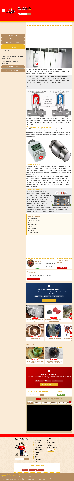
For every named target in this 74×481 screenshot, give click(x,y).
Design (36, 453)
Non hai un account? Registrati (49, 279)
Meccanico (37, 451)
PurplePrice (50, 439)
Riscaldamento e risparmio (13, 42)
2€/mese (32, 470)
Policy (48, 444)
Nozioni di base (13, 35)
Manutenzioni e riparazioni (13, 70)
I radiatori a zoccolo (7, 54)
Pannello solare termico (8, 51)
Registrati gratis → (49, 300)
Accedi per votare (62, 267)
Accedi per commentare (34, 279)
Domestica (37, 460)
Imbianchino (62, 402)
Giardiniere (37, 448)
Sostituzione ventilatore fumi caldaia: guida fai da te (12, 57)
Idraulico (21, 9)
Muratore (53, 402)
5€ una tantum (40, 470)
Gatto (35, 456)
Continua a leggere (39, 268)
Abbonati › (48, 470)
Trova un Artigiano (52, 447)
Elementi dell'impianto (13, 66)
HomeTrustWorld (51, 442)
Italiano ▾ (51, 450)
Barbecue (36, 458)
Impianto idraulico (12, 39)
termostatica (30, 24)
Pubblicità (49, 446)
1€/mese (25, 470)
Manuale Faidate (24, 8)
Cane (35, 455)
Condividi (61, 395)
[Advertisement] (54, 10)
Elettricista (37, 402)
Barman (36, 461)
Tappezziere (37, 449)
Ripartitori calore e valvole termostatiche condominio (9, 47)
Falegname (46, 402)
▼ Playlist (69, 432)
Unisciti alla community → (49, 384)
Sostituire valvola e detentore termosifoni (10, 62)
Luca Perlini (50, 441)
